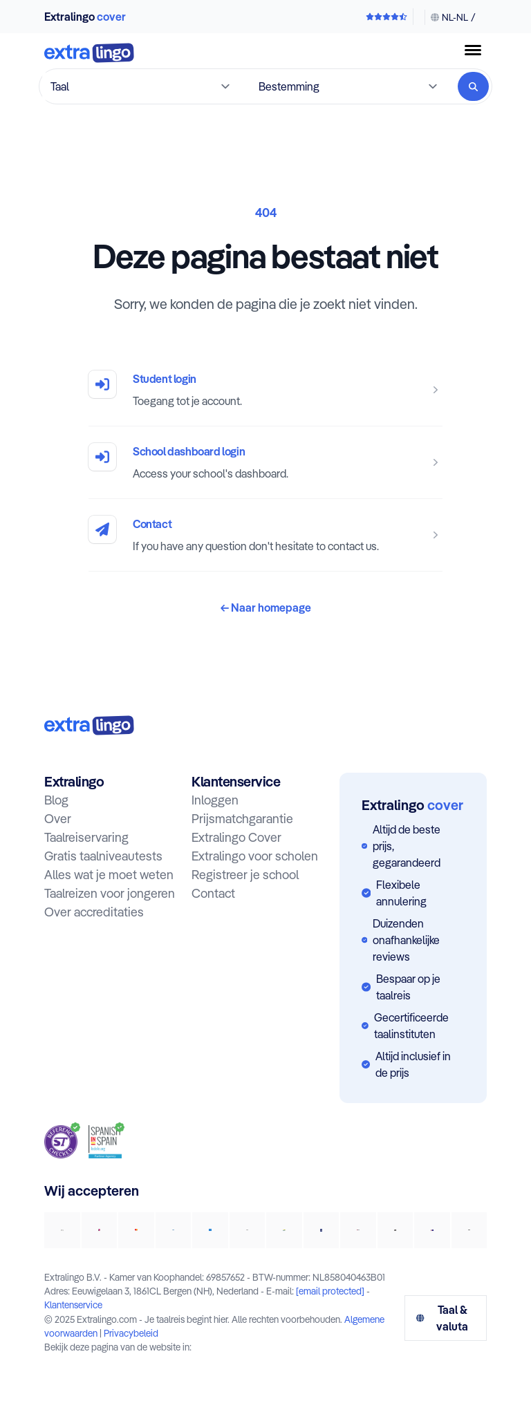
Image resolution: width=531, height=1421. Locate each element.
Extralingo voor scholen (255, 856)
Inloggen (215, 800)
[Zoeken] (473, 86)
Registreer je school (245, 875)
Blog (56, 800)
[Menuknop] (473, 50)
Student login (164, 379)
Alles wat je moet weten (109, 875)
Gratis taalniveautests (103, 856)
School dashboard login (189, 451)
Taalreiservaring (86, 837)
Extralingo (85, 16)
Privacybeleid (131, 1333)
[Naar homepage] (89, 54)
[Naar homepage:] (89, 725)
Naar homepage (266, 607)
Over (57, 819)
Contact (152, 524)
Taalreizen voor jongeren (109, 893)
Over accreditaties (94, 912)
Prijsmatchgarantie (242, 819)
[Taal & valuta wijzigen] (450, 17)
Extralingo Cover (236, 837)
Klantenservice (73, 1304)
